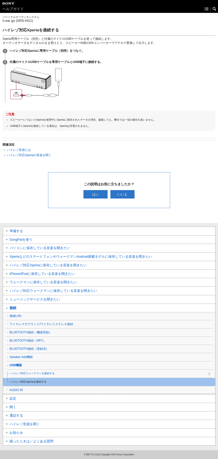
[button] (214, 9)
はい (95, 194)
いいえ (122, 194)
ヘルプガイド (13, 9)
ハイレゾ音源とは (19, 149)
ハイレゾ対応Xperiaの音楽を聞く (29, 155)
